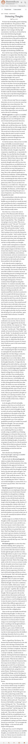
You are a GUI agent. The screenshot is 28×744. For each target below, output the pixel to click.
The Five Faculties (13, 6)
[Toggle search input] (25, 2)
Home (2, 6)
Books (7, 6)
